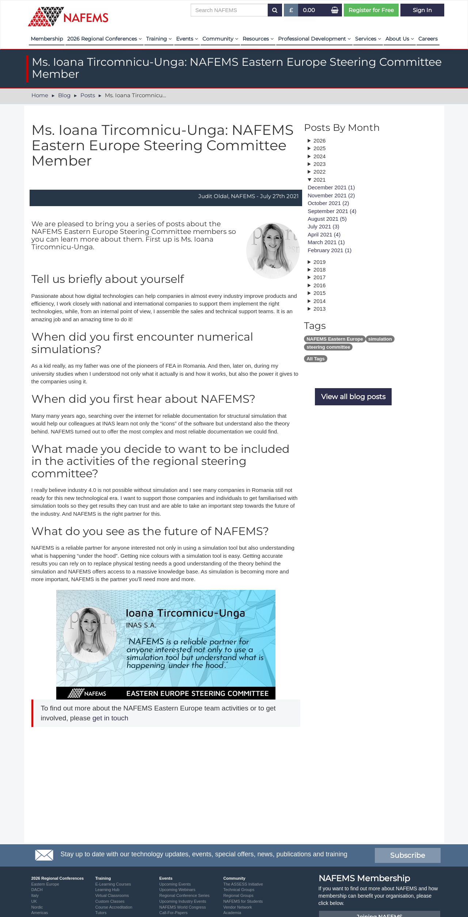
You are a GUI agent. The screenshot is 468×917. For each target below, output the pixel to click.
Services (368, 38)
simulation (380, 339)
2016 (319, 285)
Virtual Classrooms (112, 895)
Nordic (37, 907)
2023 (319, 164)
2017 (319, 277)
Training (159, 38)
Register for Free (371, 10)
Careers (428, 38)
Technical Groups (238, 889)
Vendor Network (237, 907)
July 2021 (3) (323, 226)
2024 (319, 156)
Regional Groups (238, 895)
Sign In (422, 10)
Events (187, 38)
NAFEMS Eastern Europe (335, 339)
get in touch (110, 718)
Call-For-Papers (173, 912)
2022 (319, 171)
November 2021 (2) (331, 195)
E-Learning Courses (113, 884)
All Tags (316, 358)
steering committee (328, 347)
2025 (319, 148)
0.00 (309, 10)
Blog (64, 95)
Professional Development (314, 38)
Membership (47, 38)
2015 (319, 293)
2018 (319, 269)
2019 (319, 262)
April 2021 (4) (324, 234)
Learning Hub (107, 889)
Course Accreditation (114, 907)
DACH (37, 889)
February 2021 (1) (329, 250)
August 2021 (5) (327, 219)
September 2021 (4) (332, 211)
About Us (399, 38)
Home (39, 95)
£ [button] (291, 11)
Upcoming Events (175, 884)
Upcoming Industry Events (182, 901)
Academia (232, 912)
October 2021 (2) (328, 203)
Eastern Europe (45, 884)
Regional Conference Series (184, 895)
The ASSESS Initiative (243, 884)
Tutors (101, 912)
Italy (35, 895)
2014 (319, 301)
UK (34, 901)
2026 (319, 140)
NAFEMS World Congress (182, 907)
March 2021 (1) (326, 242)
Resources (258, 38)
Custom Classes (110, 901)
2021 (319, 180)
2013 (319, 309)
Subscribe (407, 855)
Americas (39, 912)
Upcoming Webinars (177, 889)
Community (220, 38)
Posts (87, 95)
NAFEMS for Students (243, 901)
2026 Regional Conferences (104, 38)
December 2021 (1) (331, 187)
